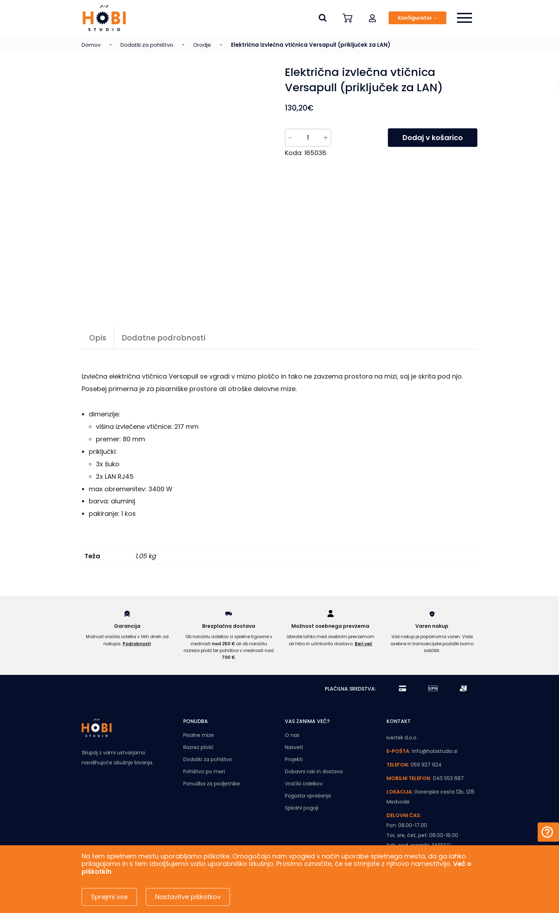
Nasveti (294, 747)
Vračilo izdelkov (304, 783)
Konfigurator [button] (415, 17)
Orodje (202, 44)
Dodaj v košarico (432, 138)
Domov (91, 44)
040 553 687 (448, 778)
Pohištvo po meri (204, 771)
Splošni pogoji (301, 807)
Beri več (363, 644)
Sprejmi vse (109, 896)
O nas (292, 735)
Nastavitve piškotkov (188, 896)
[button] (372, 18)
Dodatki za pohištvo (146, 44)
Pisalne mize (198, 735)
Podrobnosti (137, 644)
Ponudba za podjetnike (211, 783)
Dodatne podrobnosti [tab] (163, 338)
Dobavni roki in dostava (314, 771)
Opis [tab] (97, 338)
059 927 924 (426, 764)
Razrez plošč (198, 747)
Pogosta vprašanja (308, 795)
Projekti (294, 759)
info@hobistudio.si (434, 751)
